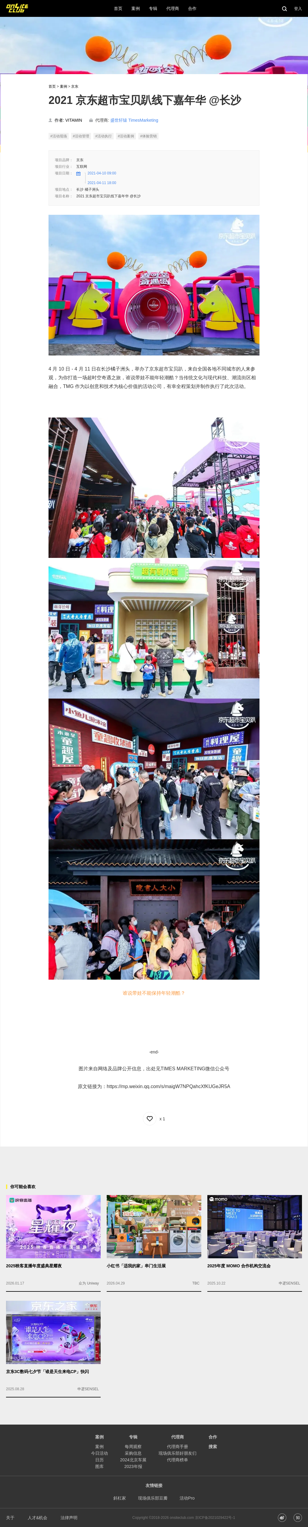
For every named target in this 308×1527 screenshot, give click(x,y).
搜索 (213, 1446)
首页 (52, 86)
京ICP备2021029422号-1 (215, 1518)
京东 (74, 86)
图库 (99, 1466)
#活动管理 (81, 136)
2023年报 (133, 1466)
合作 (213, 1437)
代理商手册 (177, 1446)
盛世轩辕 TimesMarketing (134, 120)
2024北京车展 (133, 1459)
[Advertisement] (154, 1160)
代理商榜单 (177, 1459)
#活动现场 (58, 136)
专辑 (133, 1437)
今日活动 (99, 1453)
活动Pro (187, 1498)
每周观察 (133, 1446)
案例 (63, 86)
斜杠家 (119, 1498)
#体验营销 (148, 136)
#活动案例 (126, 136)
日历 (99, 1459)
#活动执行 (103, 136)
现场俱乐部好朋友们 (177, 1453)
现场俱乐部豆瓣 (153, 1498)
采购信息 (133, 1453)
